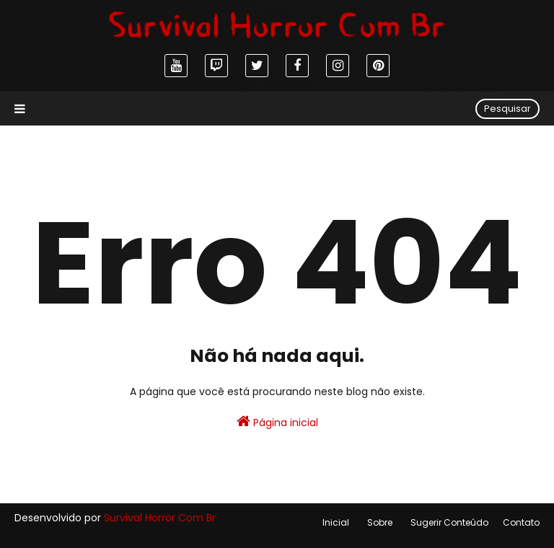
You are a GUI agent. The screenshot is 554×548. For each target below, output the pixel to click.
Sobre (379, 522)
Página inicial (277, 422)
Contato (521, 522)
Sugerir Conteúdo (449, 522)
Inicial (335, 522)
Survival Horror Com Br (160, 518)
